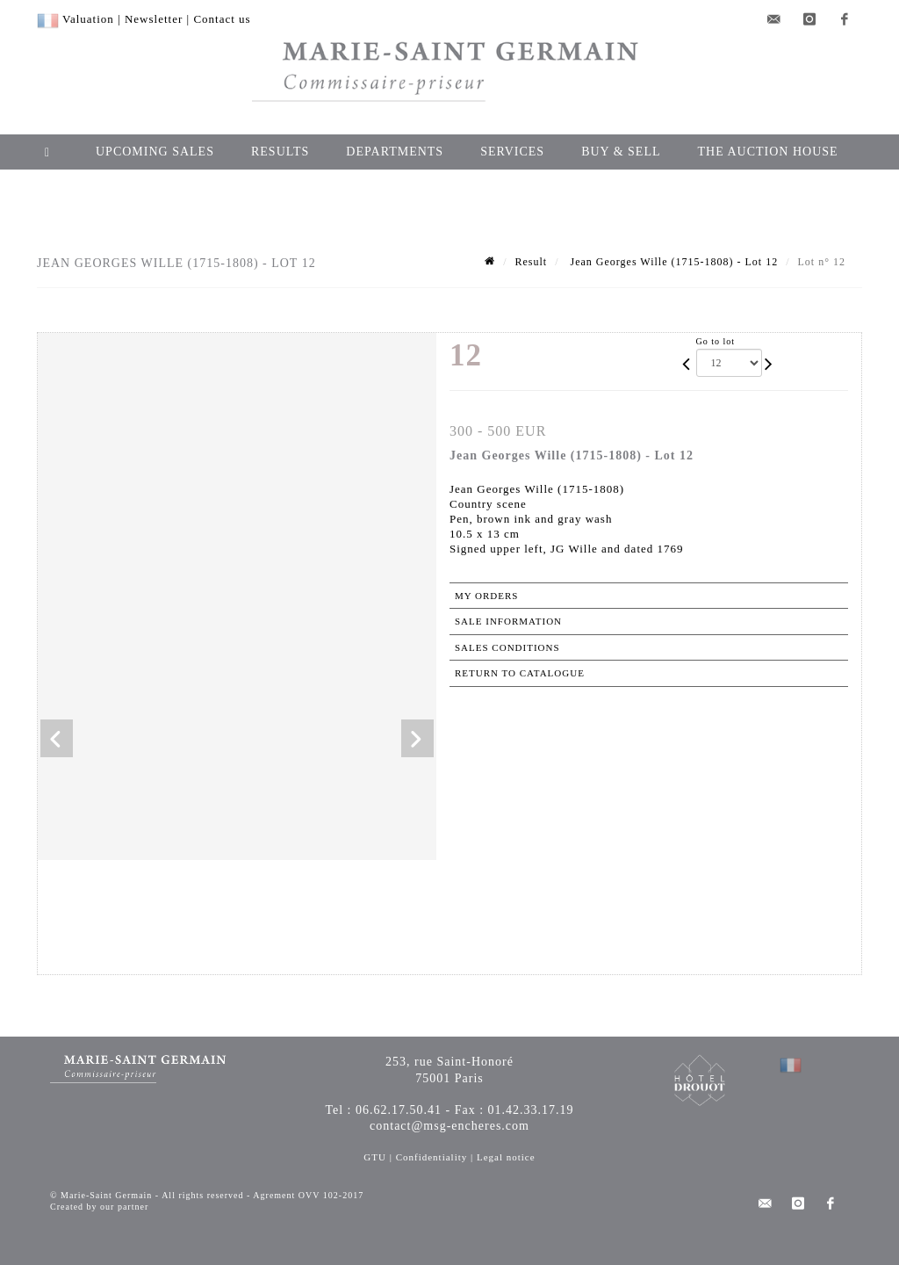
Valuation (88, 18)
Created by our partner (99, 1206)
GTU (374, 1157)
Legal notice (506, 1157)
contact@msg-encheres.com (449, 1125)
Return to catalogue (520, 673)
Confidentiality (432, 1157)
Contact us (221, 18)
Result (530, 262)
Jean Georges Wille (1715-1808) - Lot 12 (672, 262)
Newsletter (154, 18)
